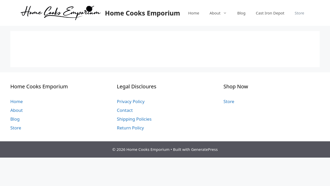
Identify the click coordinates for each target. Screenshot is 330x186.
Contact (125, 110)
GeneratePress (204, 149)
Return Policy (130, 128)
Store (299, 13)
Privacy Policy (130, 101)
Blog (241, 13)
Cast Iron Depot (270, 13)
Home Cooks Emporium (142, 13)
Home (193, 13)
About (221, 13)
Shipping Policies (134, 119)
